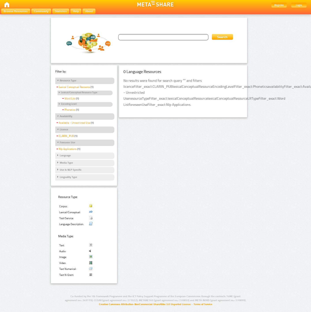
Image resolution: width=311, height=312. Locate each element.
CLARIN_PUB (66, 136)
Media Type (66, 162)
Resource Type (68, 80)
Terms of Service (203, 304)
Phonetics (70, 109)
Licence (64, 129)
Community (41, 11)
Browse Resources (16, 11)
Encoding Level (69, 104)
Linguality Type (68, 177)
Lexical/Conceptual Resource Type (79, 92)
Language (65, 155)
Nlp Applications (68, 149)
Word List (70, 98)
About (89, 11)
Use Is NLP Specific (71, 169)
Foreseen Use (67, 142)
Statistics (61, 11)
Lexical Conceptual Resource (74, 87)
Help (76, 11)
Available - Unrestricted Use (74, 122)
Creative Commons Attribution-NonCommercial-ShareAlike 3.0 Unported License (145, 304)
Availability (66, 116)
